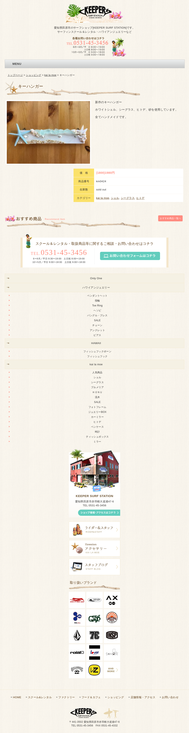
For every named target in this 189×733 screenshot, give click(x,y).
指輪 (97, 257)
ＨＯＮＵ (97, 349)
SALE (97, 277)
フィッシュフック (97, 313)
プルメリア (97, 344)
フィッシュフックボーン (97, 308)
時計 (97, 388)
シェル (115, 154)
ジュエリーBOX (97, 369)
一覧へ (170, 176)
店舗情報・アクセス (143, 654)
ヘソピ (97, 267)
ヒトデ (140, 154)
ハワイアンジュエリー (96, 244)
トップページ (15, 75)
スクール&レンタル (40, 654)
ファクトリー (66, 654)
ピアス (97, 292)
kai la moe (50, 75)
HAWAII (96, 300)
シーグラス (128, 154)
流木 (97, 354)
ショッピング (33, 75)
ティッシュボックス (97, 393)
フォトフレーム (97, 364)
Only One (96, 235)
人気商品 (97, 329)
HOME (17, 654)
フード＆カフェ (91, 654)
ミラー (97, 398)
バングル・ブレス (97, 272)
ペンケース (97, 383)
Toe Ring (97, 262)
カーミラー (97, 373)
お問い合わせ (170, 654)
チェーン (97, 282)
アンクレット (97, 287)
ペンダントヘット (97, 252)
